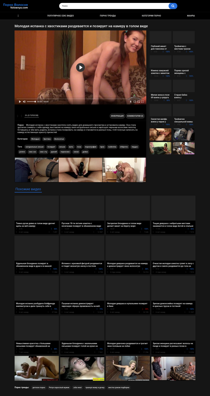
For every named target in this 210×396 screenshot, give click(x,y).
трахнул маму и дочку (94, 388)
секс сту (43, 152)
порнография (90, 147)
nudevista (112, 147)
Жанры (191, 16)
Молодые (35, 139)
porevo (22, 152)
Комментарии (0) (135, 116)
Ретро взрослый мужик (59, 388)
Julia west (77, 388)
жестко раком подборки (118, 388)
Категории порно (151, 16)
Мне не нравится (21, 116)
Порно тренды (108, 16)
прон (102, 147)
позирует (51, 147)
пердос (135, 147)
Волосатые (59, 139)
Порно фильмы (18, 16)
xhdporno (124, 147)
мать (71, 147)
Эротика (47, 139)
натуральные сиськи (35, 147)
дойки (85, 152)
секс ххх (32, 152)
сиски (76, 152)
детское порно (39, 388)
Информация (117, 116)
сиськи (62, 147)
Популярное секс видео (60, 16)
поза (79, 147)
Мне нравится (17, 116)
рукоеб (54, 152)
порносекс (65, 152)
